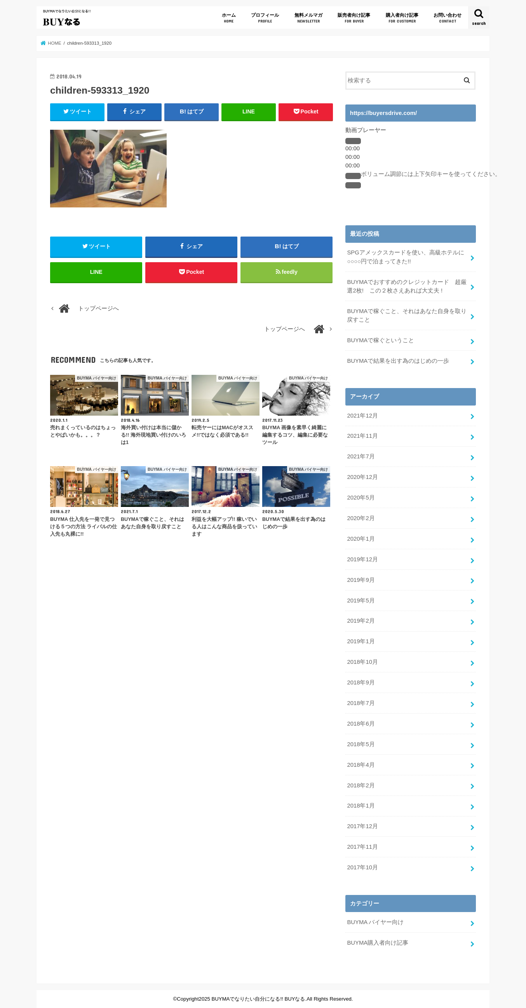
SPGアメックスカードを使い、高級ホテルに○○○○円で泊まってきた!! (405, 256)
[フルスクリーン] (353, 185)
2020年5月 (360, 497)
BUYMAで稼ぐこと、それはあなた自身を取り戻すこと (407, 315)
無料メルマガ (308, 18)
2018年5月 (360, 744)
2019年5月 (360, 600)
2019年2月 (360, 621)
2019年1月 (360, 641)
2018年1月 (360, 806)
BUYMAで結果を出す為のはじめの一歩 (398, 361)
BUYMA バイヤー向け (375, 922)
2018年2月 (360, 785)
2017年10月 (362, 867)
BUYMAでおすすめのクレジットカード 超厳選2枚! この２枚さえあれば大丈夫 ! (407, 286)
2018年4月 (360, 765)
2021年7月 (360, 456)
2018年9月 (360, 682)
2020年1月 (360, 539)
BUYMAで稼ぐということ (380, 340)
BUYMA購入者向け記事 (377, 943)
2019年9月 (360, 580)
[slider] (431, 174)
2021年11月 (362, 436)
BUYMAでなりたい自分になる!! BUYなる (258, 999)
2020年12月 (362, 477)
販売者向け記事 (354, 18)
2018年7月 (360, 703)
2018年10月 (362, 662)
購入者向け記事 (402, 18)
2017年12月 (362, 826)
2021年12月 (362, 416)
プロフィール (265, 18)
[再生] (353, 141)
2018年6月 (360, 724)
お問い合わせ (448, 18)
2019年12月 (362, 559)
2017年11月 (362, 847)
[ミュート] (353, 176)
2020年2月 (360, 518)
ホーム (229, 18)
